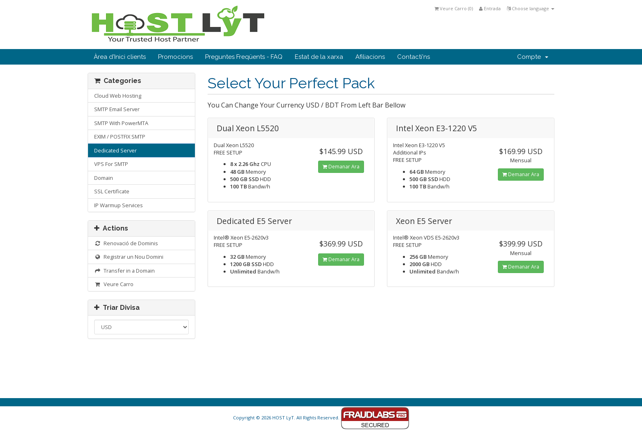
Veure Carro (113, 284)
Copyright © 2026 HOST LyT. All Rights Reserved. (321, 417)
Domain (103, 177)
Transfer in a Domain (124, 270)
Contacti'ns (413, 56)
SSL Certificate (111, 191)
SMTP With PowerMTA (121, 123)
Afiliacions (370, 56)
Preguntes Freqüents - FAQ (244, 56)
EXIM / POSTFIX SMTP (119, 136)
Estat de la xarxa (319, 56)
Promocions (175, 56)
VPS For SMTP (111, 164)
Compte (532, 56)
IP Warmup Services (118, 205)
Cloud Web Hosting (117, 95)
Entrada (490, 8)
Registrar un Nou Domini (128, 256)
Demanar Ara (341, 166)
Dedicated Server (115, 150)
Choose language (530, 8)
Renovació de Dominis (126, 243)
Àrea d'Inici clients (120, 56)
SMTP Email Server (117, 109)
